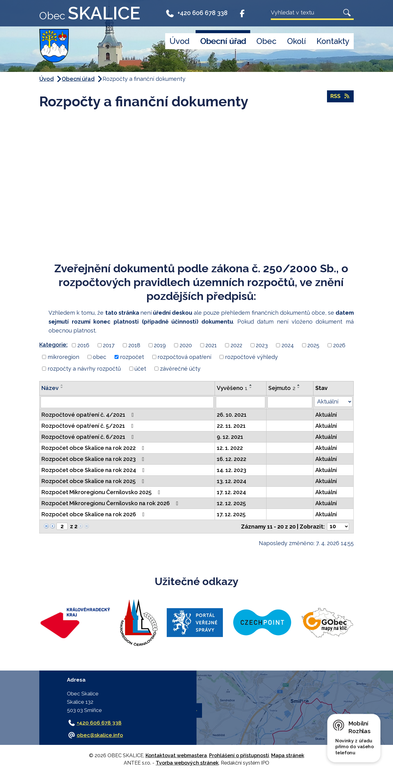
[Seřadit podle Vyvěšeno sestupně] (250, 387)
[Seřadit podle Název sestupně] (62, 387)
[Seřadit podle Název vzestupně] (62, 385)
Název (50, 388)
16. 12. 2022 (231, 459)
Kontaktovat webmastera (176, 755)
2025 (313, 345)
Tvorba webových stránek (187, 763)
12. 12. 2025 (231, 503)
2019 (160, 345)
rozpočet (132, 357)
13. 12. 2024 (231, 481)
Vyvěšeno (232, 388)
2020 (186, 345)
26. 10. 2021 (232, 414)
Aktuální (326, 414)
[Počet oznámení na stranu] (338, 526)
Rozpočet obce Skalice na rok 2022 (94, 448)
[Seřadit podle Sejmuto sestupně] (298, 387)
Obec (266, 41)
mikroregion (63, 357)
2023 (262, 345)
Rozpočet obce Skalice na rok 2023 (94, 459)
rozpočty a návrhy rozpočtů (84, 368)
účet (140, 368)
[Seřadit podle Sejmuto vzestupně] (298, 385)
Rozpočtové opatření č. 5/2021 (88, 426)
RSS (340, 96)
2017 (109, 345)
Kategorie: (53, 344)
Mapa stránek (287, 755)
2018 (134, 345)
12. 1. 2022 (230, 448)
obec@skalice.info (100, 735)
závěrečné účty (180, 368)
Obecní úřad (223, 41)
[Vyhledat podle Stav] (333, 401)
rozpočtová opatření (184, 357)
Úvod (179, 41)
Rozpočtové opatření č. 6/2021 (88, 437)
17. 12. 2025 (231, 514)
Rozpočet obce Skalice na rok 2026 (94, 514)
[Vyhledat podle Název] (127, 402)
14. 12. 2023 (231, 470)
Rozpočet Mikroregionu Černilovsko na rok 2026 (111, 503)
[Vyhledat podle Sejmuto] (289, 402)
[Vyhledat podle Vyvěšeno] (240, 402)
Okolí (296, 41)
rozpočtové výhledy (251, 357)
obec (99, 357)
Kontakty (333, 41)
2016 (83, 345)
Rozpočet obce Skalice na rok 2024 (94, 470)
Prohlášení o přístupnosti (239, 755)
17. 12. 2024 (231, 492)
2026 (339, 345)
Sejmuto (281, 388)
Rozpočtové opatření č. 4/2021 (88, 414)
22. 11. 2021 (231, 426)
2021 (211, 345)
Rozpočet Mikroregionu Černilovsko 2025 (102, 492)
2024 (288, 345)
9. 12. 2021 (230, 437)
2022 (236, 345)
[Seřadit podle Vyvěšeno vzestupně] (250, 385)
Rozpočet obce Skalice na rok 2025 (94, 481)
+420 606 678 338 (196, 13)
